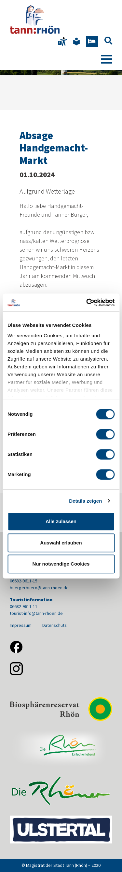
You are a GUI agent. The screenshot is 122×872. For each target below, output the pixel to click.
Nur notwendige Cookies (61, 564)
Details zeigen (85, 501)
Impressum (21, 625)
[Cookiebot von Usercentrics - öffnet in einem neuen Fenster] (87, 302)
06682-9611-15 (23, 581)
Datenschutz (54, 625)
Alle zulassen (61, 521)
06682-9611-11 (23, 606)
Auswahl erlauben (61, 542)
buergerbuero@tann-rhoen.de (39, 588)
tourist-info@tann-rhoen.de (36, 613)
